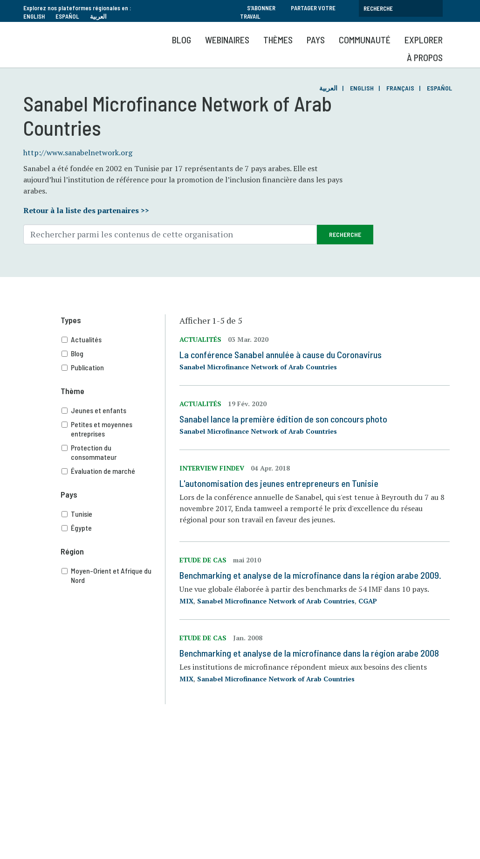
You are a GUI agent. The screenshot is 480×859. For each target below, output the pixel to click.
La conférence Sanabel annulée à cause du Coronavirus (280, 354)
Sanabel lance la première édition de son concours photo (283, 418)
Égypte (113, 528)
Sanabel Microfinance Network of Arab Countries (258, 366)
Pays (316, 39)
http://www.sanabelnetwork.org (77, 152)
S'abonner (261, 8)
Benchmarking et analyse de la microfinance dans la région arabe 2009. (310, 575)
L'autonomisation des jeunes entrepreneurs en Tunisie (278, 483)
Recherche (345, 234)
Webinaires (227, 39)
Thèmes (278, 39)
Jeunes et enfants (113, 410)
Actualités (113, 339)
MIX (186, 600)
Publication (113, 367)
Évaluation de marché (113, 471)
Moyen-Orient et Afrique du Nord (113, 575)
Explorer (424, 39)
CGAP (367, 600)
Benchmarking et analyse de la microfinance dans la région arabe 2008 (309, 652)
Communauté (365, 39)
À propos (425, 57)
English (34, 16)
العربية (98, 16)
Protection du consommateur (113, 452)
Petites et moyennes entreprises (113, 429)
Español (67, 16)
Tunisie (113, 514)
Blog (181, 39)
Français (400, 88)
